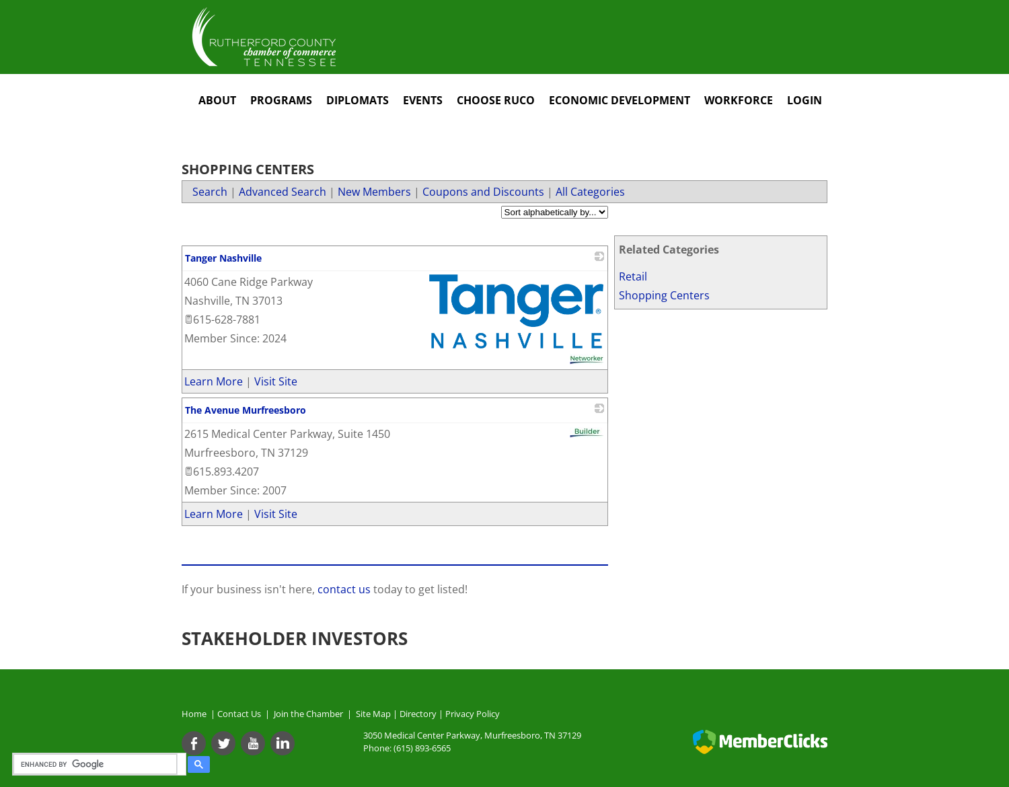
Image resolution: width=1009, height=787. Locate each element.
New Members (374, 191)
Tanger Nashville (223, 258)
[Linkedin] (282, 743)
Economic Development (619, 100)
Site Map (373, 714)
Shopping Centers (664, 295)
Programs (281, 100)
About (217, 100)
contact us (345, 589)
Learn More (213, 381)
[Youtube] (253, 743)
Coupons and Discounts (483, 191)
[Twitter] (223, 743)
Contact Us (241, 714)
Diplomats (357, 100)
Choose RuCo (496, 100)
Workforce (738, 100)
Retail (633, 276)
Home (194, 714)
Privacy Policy (472, 714)
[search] (97, 764)
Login (804, 100)
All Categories (590, 191)
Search (209, 191)
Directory (418, 714)
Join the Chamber (307, 714)
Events (423, 100)
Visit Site (275, 381)
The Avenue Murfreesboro (245, 410)
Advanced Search (282, 191)
